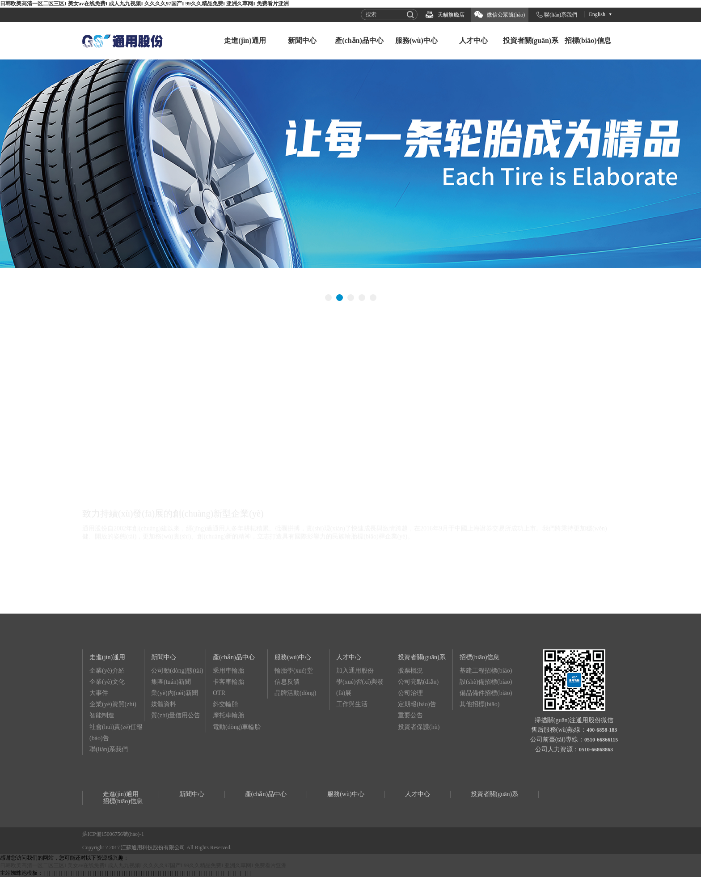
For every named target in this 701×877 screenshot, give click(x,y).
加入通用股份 (355, 670)
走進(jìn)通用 (245, 40)
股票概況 (410, 670)
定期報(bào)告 (417, 704)
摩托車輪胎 (228, 715)
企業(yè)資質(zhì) (112, 704)
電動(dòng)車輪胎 (237, 727)
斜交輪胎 (225, 704)
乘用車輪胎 (228, 670)
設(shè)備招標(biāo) (486, 681)
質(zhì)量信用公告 (175, 715)
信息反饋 (287, 681)
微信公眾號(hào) (506, 15)
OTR (219, 693)
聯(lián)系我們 (560, 15)
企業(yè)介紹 (107, 670)
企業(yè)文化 (107, 681)
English (597, 14)
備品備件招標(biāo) (486, 693)
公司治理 (410, 693)
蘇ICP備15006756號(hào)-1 (113, 834)
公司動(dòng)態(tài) (177, 670)
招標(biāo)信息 (588, 40)
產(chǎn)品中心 (359, 40)
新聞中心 (302, 40)
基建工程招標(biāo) (486, 670)
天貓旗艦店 (451, 15)
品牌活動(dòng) (295, 693)
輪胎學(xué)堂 (293, 670)
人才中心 (473, 40)
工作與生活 (351, 704)
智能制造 (101, 715)
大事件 (98, 693)
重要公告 (410, 715)
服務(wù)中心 (416, 40)
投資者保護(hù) (418, 727)
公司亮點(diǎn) (418, 681)
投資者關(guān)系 (530, 40)
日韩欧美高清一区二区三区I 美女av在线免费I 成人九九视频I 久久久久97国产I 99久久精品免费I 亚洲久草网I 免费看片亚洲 (144, 3)
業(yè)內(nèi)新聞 (174, 693)
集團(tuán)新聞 (171, 681)
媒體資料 (163, 704)
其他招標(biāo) (479, 704)
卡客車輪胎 (228, 681)
